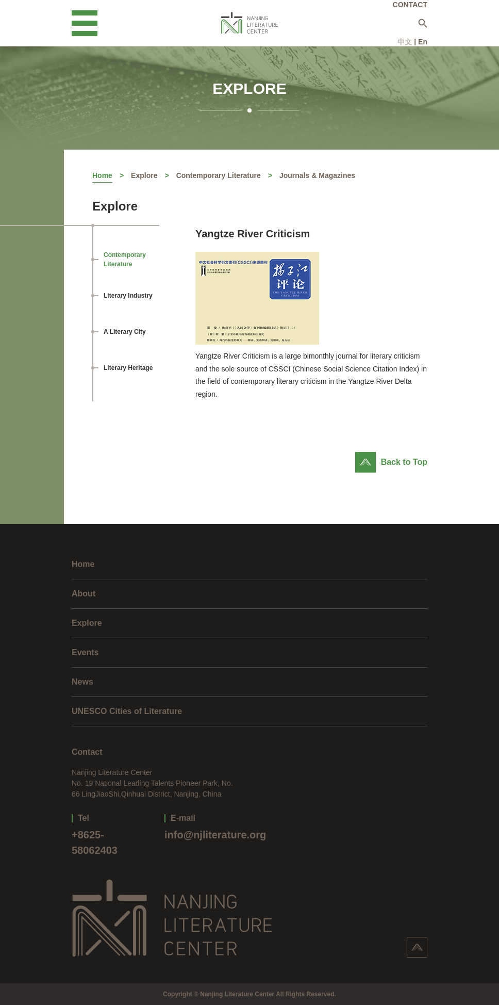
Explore (144, 175)
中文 (404, 42)
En (422, 42)
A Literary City (125, 331)
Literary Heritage (128, 367)
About (83, 593)
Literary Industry (128, 295)
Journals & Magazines (317, 175)
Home (102, 175)
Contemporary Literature (218, 175)
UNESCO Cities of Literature (127, 711)
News (82, 681)
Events (85, 652)
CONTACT (410, 4)
